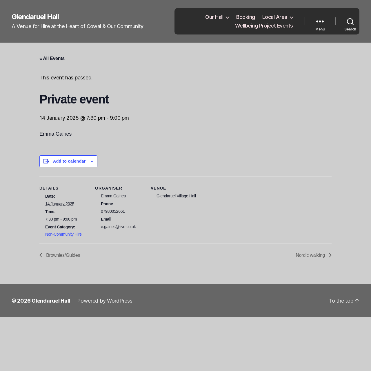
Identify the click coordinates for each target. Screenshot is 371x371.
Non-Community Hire (63, 234)
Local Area (274, 17)
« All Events (52, 58)
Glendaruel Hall (35, 16)
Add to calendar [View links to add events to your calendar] (69, 161)
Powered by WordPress (104, 301)
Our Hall (214, 17)
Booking (245, 17)
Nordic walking (311, 255)
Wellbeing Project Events (264, 26)
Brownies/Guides (62, 255)
